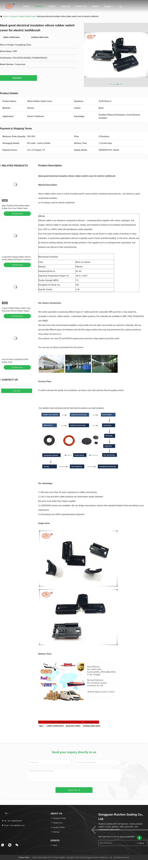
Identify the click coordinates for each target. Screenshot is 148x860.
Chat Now (18, 78)
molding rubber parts (91, 726)
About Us (65, 6)
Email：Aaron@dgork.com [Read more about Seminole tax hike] (13, 825)
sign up (140, 843)
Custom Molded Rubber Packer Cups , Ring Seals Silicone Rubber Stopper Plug (16, 311)
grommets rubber (73, 726)
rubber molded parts (55, 726)
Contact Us (80, 6)
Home (26, 6)
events (95, 6)
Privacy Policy (24, 857)
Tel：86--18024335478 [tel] (12, 821)
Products (39, 6)
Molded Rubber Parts (27, 16)
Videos (52, 6)
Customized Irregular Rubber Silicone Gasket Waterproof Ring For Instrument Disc (17, 259)
